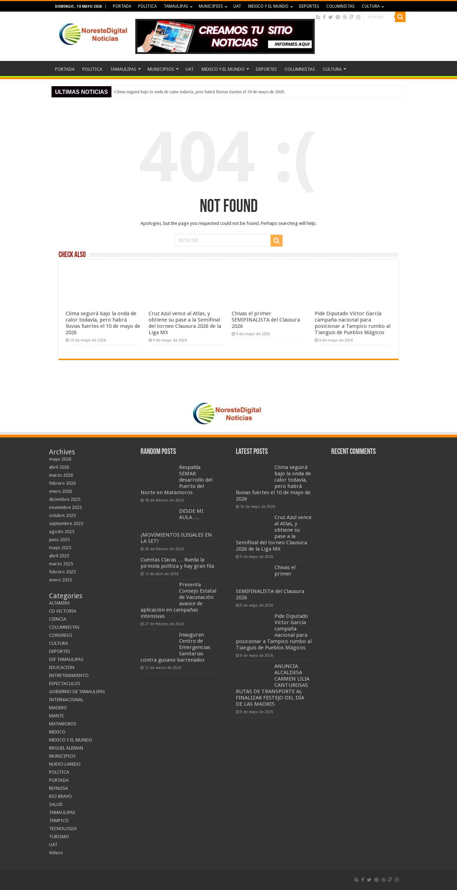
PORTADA (122, 6)
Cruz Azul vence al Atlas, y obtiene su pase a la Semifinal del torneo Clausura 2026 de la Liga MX (185, 323)
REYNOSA (58, 788)
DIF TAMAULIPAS (66, 659)
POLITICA (147, 6)
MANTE (56, 715)
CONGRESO (60, 635)
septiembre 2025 (66, 523)
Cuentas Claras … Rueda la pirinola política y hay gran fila (177, 563)
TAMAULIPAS (176, 6)
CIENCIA (57, 619)
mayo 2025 (60, 547)
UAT (237, 6)
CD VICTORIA (62, 611)
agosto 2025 (61, 531)
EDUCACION (61, 667)
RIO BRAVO (60, 796)
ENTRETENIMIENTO (69, 675)
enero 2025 (60, 579)
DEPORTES (309, 6)
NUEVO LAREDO (65, 764)
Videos (56, 852)
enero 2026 (60, 491)
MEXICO (57, 731)
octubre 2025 (62, 515)
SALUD (56, 804)
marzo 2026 (61, 475)
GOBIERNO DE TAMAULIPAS (77, 691)
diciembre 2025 (64, 499)
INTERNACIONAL (66, 699)
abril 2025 (59, 555)
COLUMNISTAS (340, 6)
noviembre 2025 (65, 507)
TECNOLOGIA (63, 828)
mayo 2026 (60, 459)
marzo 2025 (61, 563)
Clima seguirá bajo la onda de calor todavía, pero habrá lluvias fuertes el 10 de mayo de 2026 (199, 91)
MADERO (58, 707)
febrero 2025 (62, 571)
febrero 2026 (62, 483)
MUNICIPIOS (211, 6)
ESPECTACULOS (64, 683)
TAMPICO (59, 820)
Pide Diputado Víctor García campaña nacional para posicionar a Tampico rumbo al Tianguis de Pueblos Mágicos (352, 323)
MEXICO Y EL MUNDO (268, 6)
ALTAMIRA (59, 603)
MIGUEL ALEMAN (66, 748)
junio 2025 (59, 539)
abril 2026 (59, 467)
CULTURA (371, 6)
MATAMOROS (62, 723)
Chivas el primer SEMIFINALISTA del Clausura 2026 (266, 319)
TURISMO (59, 836)
